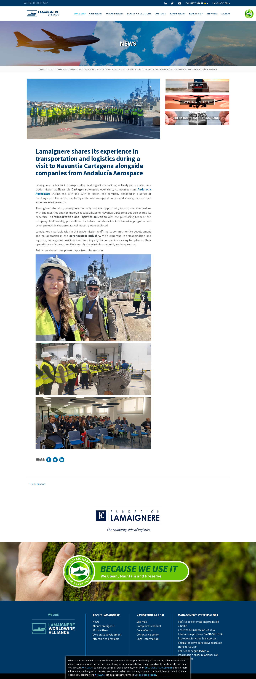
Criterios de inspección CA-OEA (196, 630)
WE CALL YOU (197, 85)
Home (41, 69)
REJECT (100, 674)
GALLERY (225, 13)
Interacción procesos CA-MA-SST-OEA (200, 634)
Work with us (100, 630)
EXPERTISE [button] (196, 13)
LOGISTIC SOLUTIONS (139, 13)
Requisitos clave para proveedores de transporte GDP (200, 644)
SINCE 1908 (80, 13)
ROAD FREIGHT (177, 13)
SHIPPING (212, 13)
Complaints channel (149, 626)
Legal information (148, 639)
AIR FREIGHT (96, 13)
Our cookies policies (145, 674)
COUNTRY (197, 3)
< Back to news (37, 484)
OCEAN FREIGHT (115, 13)
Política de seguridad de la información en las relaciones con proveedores (198, 654)
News (50, 69)
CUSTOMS (160, 13)
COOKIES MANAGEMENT (158, 667)
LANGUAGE (221, 3)
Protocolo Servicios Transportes (197, 638)
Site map (142, 621)
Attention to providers (106, 639)
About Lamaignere (104, 626)
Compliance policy (148, 634)
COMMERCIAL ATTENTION (197, 102)
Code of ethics (145, 630)
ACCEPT (87, 667)
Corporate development (107, 634)
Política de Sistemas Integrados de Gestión (198, 623)
